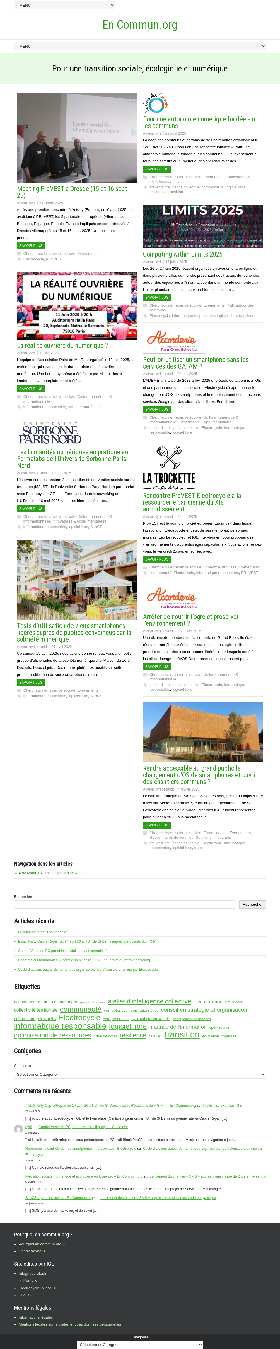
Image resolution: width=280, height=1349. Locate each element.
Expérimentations (216, 422)
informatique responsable (193, 315)
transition (175, 192)
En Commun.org (140, 25)
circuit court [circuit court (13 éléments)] (234, 1002)
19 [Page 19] (57, 873)
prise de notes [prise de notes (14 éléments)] (106, 1036)
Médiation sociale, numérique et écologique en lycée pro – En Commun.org (84, 1176)
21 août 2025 (175, 133)
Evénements (87, 253)
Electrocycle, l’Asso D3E (39, 1288)
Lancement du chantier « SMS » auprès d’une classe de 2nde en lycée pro (207, 1176)
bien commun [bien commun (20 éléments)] (208, 1001)
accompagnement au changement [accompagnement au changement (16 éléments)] (45, 1002)
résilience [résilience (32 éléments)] (133, 1035)
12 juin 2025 (49, 353)
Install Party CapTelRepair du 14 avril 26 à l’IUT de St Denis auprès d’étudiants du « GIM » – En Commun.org (110, 1106)
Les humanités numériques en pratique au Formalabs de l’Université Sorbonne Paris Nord (72, 459)
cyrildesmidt (164, 374)
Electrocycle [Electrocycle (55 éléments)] (79, 1017)
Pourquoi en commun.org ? (42, 1244)
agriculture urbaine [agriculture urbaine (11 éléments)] (92, 1002)
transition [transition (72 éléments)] (182, 1034)
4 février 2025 (188, 789)
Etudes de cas (215, 833)
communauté (212, 187)
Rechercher (23, 897)
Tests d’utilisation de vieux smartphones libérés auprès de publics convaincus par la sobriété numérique (74, 632)
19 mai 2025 (61, 473)
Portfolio (30, 1280)
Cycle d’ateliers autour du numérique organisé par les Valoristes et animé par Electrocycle (88, 970)
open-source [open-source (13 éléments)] (219, 1027)
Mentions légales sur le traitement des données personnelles (70, 1324)
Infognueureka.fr (33, 1273)
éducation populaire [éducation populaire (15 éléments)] (219, 1036)
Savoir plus (30, 246)
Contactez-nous (32, 1251)
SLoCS (96, 527)
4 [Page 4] (48, 873)
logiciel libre (235, 187)
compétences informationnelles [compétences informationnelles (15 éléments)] (131, 1010)
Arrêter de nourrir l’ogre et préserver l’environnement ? (191, 620)
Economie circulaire (219, 567)
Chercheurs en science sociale (49, 253)
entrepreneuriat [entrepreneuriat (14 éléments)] (116, 1019)
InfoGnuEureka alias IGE (222, 1106)
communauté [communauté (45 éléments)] (81, 1009)
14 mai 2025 (187, 517)
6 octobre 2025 (51, 203)
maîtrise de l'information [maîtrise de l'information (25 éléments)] (178, 1027)
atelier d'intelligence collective (174, 187)
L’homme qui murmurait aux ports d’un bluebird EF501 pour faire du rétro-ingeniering (84, 960)
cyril (32, 203)
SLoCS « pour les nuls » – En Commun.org (59, 1198)
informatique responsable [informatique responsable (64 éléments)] (60, 1026)
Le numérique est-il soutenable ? (43, 932)
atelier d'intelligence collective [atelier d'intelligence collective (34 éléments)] (149, 1001)
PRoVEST (54, 259)
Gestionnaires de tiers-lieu (171, 837)
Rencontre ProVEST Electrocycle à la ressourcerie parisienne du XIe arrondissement (192, 502)
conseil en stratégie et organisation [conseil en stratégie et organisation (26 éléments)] (204, 1010)
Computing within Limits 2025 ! (184, 254)
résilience (157, 192)
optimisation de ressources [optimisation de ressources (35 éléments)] (52, 1035)
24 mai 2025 (187, 374)
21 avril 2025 (62, 647)
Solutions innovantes (213, 837)
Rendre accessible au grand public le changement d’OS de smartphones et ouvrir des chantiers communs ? (200, 775)
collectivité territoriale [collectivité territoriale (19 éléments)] (36, 1010)
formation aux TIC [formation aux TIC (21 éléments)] (150, 1018)
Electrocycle (33, 259)
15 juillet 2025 (176, 262)
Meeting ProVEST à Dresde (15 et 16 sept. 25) (73, 192)
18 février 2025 (189, 631)
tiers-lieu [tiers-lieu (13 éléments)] (156, 1036)
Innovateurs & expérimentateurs (79, 521)
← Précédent (25, 873)
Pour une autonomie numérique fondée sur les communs (199, 122)
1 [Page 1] (38, 873)
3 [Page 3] (45, 873)
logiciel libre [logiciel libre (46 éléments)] (128, 1026)
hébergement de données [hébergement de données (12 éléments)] (192, 1019)
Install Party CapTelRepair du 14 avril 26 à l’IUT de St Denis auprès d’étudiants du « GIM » (88, 941)
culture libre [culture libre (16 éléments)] (25, 1018)
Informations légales (36, 1317)
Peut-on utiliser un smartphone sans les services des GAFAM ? (196, 363)
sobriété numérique (84, 407)
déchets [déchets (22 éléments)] (47, 1018)
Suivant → (69, 873)
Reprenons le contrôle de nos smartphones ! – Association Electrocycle (80, 1149)
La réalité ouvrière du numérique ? (62, 346)
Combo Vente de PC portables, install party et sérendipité (62, 951)
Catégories (22, 1066)
